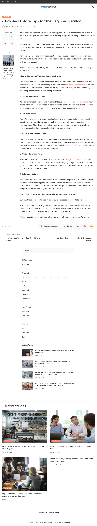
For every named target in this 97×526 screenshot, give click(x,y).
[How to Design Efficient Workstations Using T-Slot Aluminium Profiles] (27, 364)
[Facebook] (4, 37)
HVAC (24, 286)
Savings (25, 325)
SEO (23, 329)
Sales (24, 320)
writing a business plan (74, 159)
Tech (23, 337)
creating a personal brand (78, 102)
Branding (25, 265)
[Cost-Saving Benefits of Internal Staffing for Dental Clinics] (72, 427)
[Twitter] (11, 37)
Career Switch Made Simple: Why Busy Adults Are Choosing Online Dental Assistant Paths (8, 74)
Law (23, 303)
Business (7, 17)
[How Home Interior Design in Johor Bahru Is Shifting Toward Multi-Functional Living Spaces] (27, 386)
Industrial (25, 291)
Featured (25, 274)
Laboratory (26, 299)
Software (25, 333)
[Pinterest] (4, 43)
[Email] (11, 43)
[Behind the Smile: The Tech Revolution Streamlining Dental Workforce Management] (27, 375)
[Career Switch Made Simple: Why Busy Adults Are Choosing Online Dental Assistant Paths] (8, 61)
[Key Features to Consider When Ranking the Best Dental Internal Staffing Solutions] (24, 474)
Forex (24, 282)
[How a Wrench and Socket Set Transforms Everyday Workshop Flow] (24, 427)
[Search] (93, 7)
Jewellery (25, 295)
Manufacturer (27, 308)
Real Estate (26, 316)
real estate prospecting (75, 85)
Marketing (25, 312)
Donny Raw (9, 26)
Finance (25, 278)
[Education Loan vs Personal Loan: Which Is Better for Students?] (27, 353)
